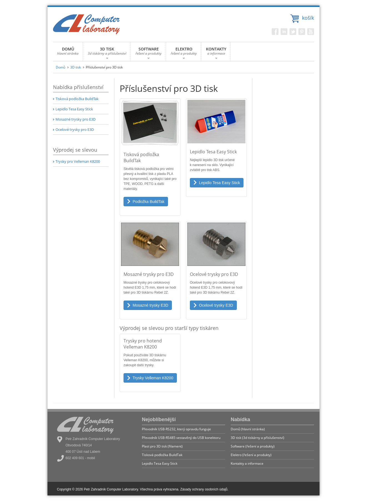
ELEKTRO (184, 52)
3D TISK (107, 52)
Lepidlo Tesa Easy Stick (74, 108)
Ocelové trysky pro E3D (75, 129)
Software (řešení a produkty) (253, 446)
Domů (60, 67)
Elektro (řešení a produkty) (251, 454)
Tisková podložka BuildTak (77, 98)
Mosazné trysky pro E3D (75, 119)
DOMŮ (68, 52)
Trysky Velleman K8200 (150, 378)
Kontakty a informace (247, 463)
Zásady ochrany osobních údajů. (204, 489)
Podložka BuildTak (145, 201)
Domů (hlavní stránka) (248, 429)
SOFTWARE (148, 52)
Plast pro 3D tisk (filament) (162, 446)
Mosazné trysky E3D (147, 305)
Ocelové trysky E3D (213, 305)
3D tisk (75, 67)
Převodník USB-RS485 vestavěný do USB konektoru (181, 437)
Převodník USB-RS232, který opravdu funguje (176, 429)
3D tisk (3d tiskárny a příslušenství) (257, 437)
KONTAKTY (216, 52)
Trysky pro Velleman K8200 (78, 161)
